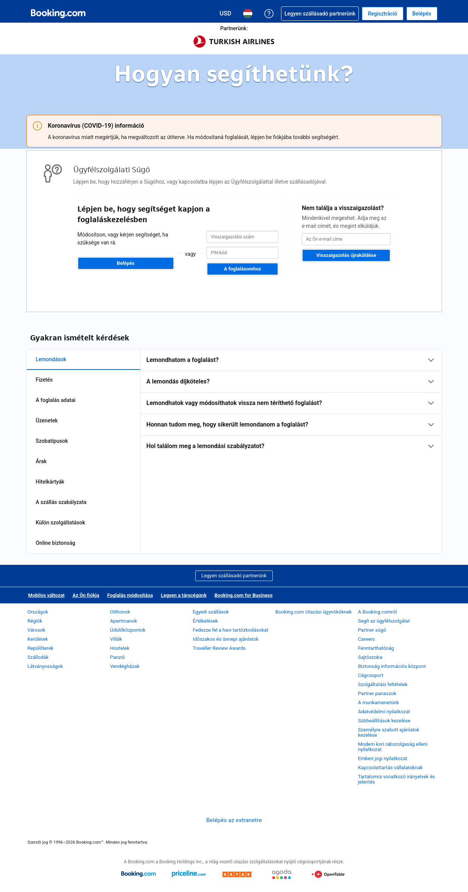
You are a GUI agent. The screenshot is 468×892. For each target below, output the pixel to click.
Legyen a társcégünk (184, 595)
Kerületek (38, 639)
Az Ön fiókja (86, 595)
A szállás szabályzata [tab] (61, 502)
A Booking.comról (377, 612)
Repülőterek (41, 648)
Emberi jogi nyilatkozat (383, 758)
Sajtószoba (370, 657)
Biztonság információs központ (392, 666)
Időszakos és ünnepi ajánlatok (225, 639)
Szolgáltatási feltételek (383, 684)
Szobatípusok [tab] (52, 441)
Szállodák (38, 657)
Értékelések (205, 621)
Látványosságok (45, 666)
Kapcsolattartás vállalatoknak (390, 767)
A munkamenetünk (378, 702)
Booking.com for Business (244, 595)
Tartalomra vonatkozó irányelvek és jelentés (396, 779)
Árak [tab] (41, 461)
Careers (366, 639)
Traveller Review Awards (219, 648)
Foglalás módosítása (130, 595)
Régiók (35, 621)
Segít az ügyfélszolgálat (384, 621)
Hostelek (119, 648)
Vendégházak (124, 666)
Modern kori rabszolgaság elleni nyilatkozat (393, 746)
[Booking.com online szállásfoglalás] (58, 13)
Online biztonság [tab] (56, 543)
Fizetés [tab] (44, 380)
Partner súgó (372, 630)
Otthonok (120, 612)
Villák (116, 639)
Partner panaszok (377, 693)
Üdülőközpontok (127, 630)
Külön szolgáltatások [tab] (60, 522)
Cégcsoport (370, 675)
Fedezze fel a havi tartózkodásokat (230, 630)
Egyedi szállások (211, 612)
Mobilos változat (46, 595)
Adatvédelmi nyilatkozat (384, 711)
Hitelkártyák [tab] (50, 482)
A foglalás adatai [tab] (56, 400)
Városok (36, 630)
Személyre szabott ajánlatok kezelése (388, 732)
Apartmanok (123, 621)
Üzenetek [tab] (47, 420)
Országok (38, 612)
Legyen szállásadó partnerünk (234, 575)
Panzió (117, 657)
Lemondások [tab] (51, 359)
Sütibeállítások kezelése (384, 720)
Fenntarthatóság (376, 648)
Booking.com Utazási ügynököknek (313, 612)
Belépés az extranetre (234, 820)
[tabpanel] (291, 403)
